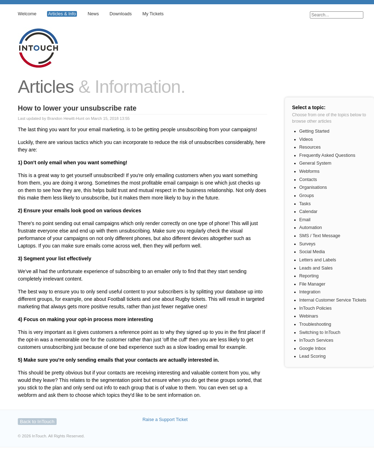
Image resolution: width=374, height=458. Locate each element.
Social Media (312, 251)
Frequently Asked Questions (327, 155)
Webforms (309, 171)
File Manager (312, 284)
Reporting (309, 275)
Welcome (27, 13)
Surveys (307, 243)
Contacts (308, 179)
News (93, 13)
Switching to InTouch (320, 332)
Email (305, 219)
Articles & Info (62, 13)
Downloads (120, 13)
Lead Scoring (312, 356)
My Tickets (152, 13)
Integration (310, 291)
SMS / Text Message (319, 235)
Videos (306, 139)
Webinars (308, 316)
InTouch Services (316, 340)
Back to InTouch (37, 421)
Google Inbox (312, 348)
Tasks (305, 203)
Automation (310, 227)
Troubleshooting (315, 324)
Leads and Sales (316, 268)
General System (315, 163)
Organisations (313, 187)
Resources (310, 147)
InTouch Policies (315, 308)
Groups (306, 195)
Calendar (308, 211)
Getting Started (314, 131)
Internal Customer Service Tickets (332, 300)
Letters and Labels (317, 259)
